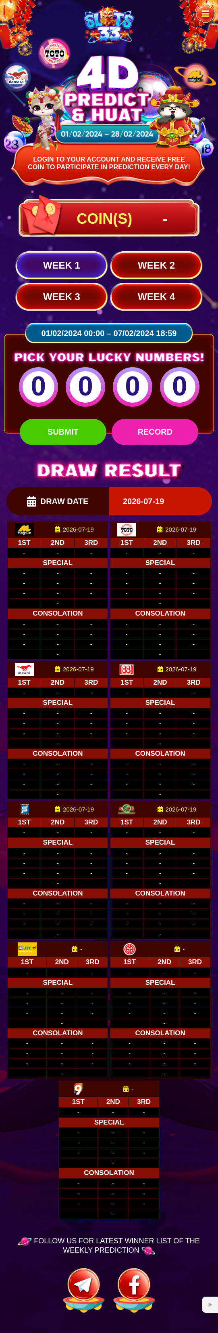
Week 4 (156, 296)
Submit (63, 431)
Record (154, 431)
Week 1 (61, 265)
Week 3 (61, 296)
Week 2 (156, 265)
